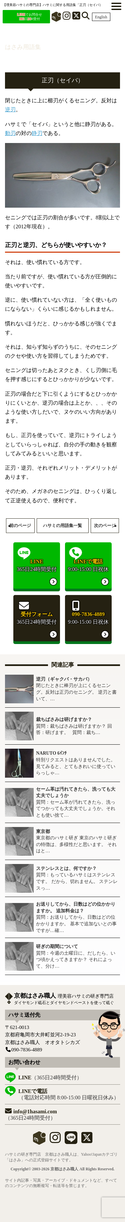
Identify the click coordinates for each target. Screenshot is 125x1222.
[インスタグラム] (67, 17)
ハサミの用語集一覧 (62, 525)
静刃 (37, 133)
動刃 (10, 133)
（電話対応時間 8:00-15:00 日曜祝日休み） (68, 1094)
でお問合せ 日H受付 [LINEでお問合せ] (29, 17)
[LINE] (71, 1140)
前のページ (20, 525)
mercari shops (39, 1138)
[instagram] (55, 1140)
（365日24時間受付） (50, 1077)
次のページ (105, 525)
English (101, 17)
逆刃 (10, 109)
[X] (76, 17)
